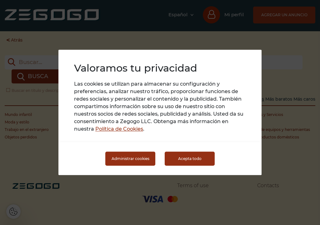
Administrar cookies (130, 158)
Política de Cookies (119, 129)
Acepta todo (190, 158)
